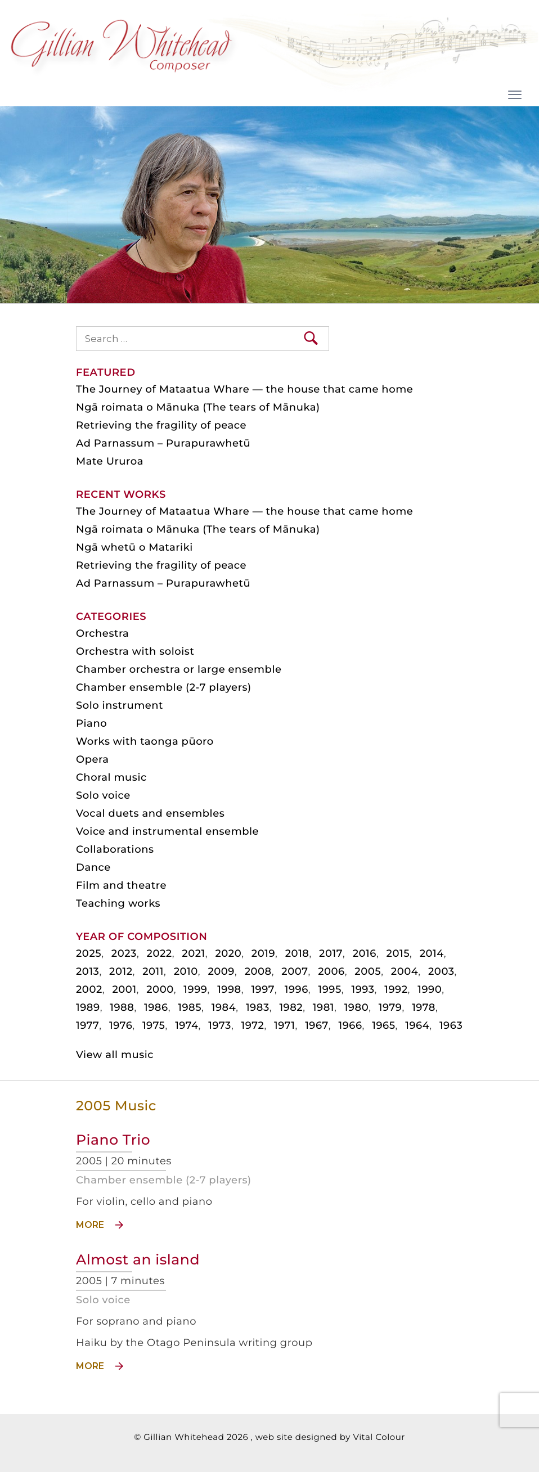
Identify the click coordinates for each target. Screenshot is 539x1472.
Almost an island (138, 1260)
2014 (432, 953)
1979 (390, 1007)
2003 (441, 971)
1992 (395, 989)
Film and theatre (121, 885)
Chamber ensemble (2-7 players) (163, 1180)
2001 (124, 989)
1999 (195, 989)
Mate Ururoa (109, 461)
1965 (383, 1025)
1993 (362, 989)
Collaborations (115, 849)
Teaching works (118, 903)
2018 (297, 953)
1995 (329, 989)
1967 (317, 1025)
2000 (160, 989)
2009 (221, 971)
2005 (367, 971)
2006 (331, 971)
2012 (120, 971)
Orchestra (102, 633)
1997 (263, 989)
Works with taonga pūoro (145, 741)
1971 (284, 1025)
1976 (120, 1025)
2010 (186, 971)
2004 (405, 971)
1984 (224, 1007)
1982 (291, 1007)
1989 (88, 1007)
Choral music (111, 777)
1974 (186, 1025)
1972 (252, 1025)
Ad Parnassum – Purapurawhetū (163, 443)
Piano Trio (113, 1140)
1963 (450, 1025)
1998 (229, 989)
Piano (91, 723)
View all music (115, 1054)
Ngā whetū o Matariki (134, 547)
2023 (124, 953)
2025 (88, 953)
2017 (331, 953)
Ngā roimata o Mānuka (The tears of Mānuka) (198, 407)
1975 (153, 1025)
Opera (92, 759)
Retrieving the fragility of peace (161, 425)
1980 (356, 1007)
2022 (159, 953)
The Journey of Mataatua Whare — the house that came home (244, 389)
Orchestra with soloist (135, 651)
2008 (258, 971)
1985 (189, 1007)
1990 (429, 989)
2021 (193, 953)
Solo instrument (119, 705)
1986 (156, 1007)
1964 (417, 1025)
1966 (350, 1025)
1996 (296, 989)
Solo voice (103, 1300)
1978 (423, 1007)
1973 (219, 1025)
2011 (153, 971)
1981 (323, 1007)
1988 (122, 1007)
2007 (294, 971)
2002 (89, 989)
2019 (263, 953)
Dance (93, 867)
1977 (87, 1025)
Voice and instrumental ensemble (167, 831)
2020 (228, 953)
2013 (87, 971)
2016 (364, 953)
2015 (398, 953)
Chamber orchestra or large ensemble (179, 669)
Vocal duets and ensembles (150, 813)
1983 (258, 1007)
